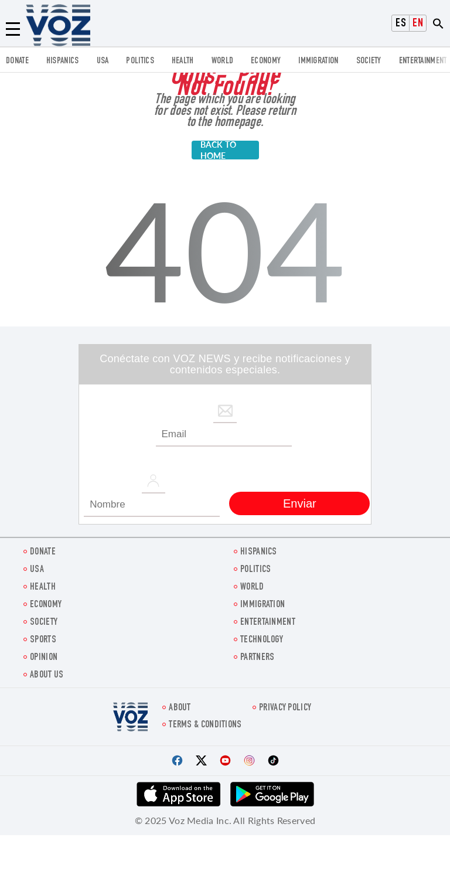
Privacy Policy (285, 708)
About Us (46, 675)
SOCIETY (368, 61)
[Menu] (13, 29)
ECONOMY (266, 61)
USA (103, 61)
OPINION (43, 658)
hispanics (62, 61)
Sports (43, 640)
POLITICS (140, 61)
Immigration (318, 61)
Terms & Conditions (205, 725)
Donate (17, 61)
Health (183, 61)
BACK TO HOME (218, 150)
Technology (261, 640)
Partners (257, 658)
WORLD (223, 61)
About (180, 708)
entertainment (423, 61)
